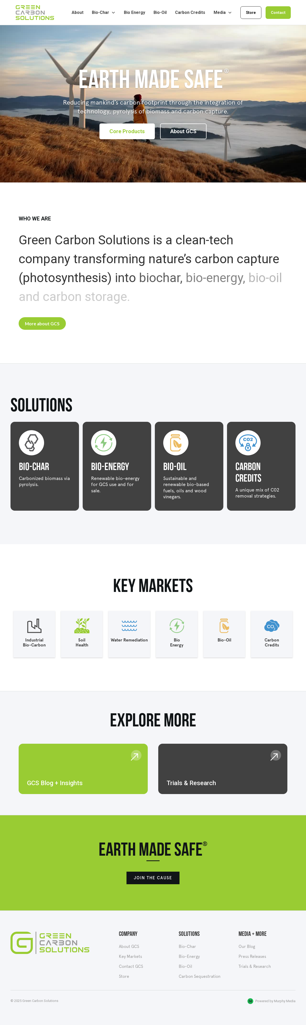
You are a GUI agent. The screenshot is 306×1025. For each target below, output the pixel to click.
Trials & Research (255, 966)
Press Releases (252, 956)
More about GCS (42, 323)
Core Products (127, 131)
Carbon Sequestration (199, 976)
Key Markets (130, 956)
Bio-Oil (160, 12)
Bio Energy (134, 12)
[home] (36, 12)
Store (251, 12)
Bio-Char (187, 946)
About (77, 12)
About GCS (183, 131)
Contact (278, 12)
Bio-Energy (189, 956)
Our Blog (247, 946)
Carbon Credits (190, 12)
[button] (104, 12)
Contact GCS (131, 966)
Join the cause (153, 877)
